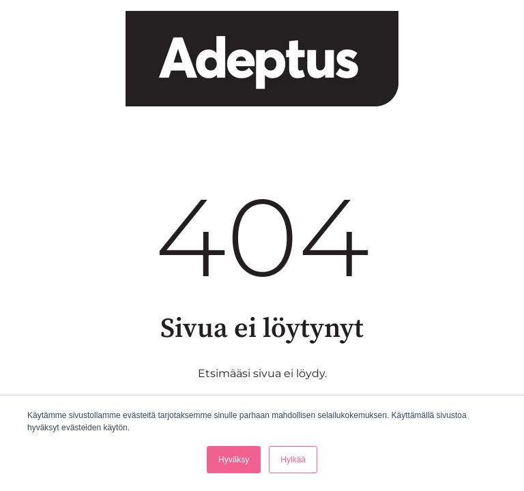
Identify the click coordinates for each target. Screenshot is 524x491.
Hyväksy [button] (233, 459)
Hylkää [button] (293, 459)
